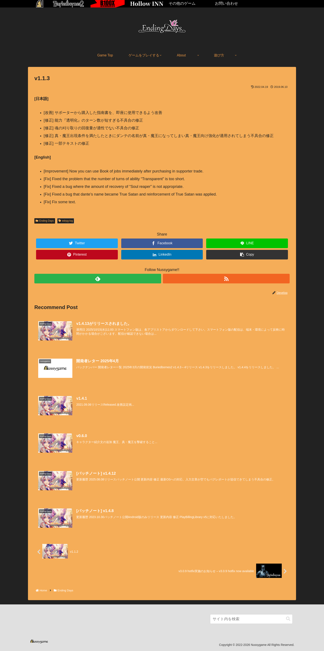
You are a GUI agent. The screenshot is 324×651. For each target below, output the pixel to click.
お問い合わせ (226, 3)
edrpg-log (65, 220)
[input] (251, 619)
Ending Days (45, 220)
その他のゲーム (182, 3)
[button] (288, 618)
